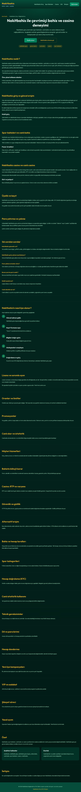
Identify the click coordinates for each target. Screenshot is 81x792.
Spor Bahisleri (49, 4)
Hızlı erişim (74, 4)
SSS (61, 4)
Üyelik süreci (30, 40)
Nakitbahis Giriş (39, 4)
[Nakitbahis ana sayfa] (8, 4)
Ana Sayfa (4, 16)
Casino (57, 4)
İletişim (66, 4)
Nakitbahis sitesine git (47, 40)
